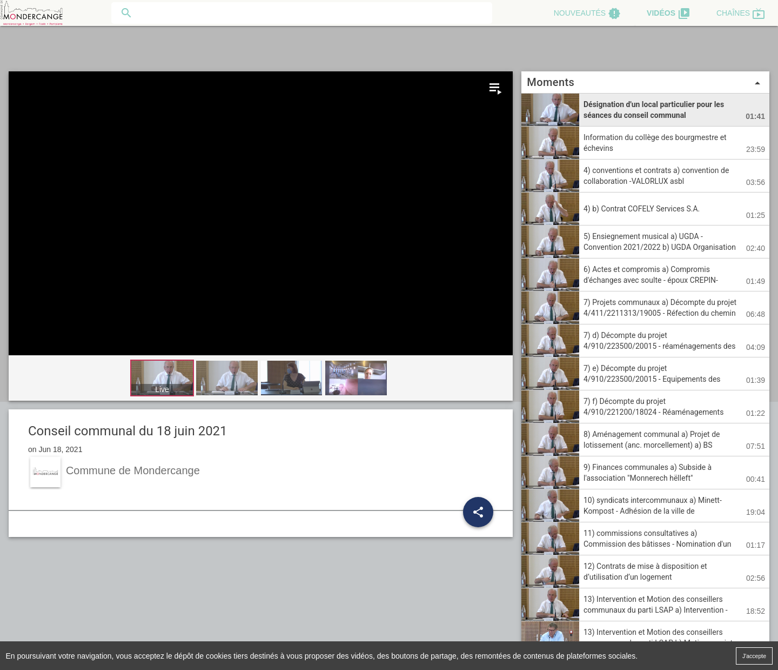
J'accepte (754, 655)
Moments (645, 83)
